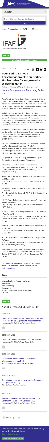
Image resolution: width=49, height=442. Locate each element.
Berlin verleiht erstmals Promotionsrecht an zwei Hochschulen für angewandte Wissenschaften (22, 319)
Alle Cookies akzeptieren (13, 438)
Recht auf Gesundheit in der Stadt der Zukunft (21, 340)
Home (3, 29)
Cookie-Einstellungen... (11, 434)
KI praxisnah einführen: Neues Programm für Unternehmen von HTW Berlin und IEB (21, 399)
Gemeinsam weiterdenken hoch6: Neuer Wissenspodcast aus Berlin (19, 359)
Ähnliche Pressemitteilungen (24, 60)
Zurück (6, 55)
